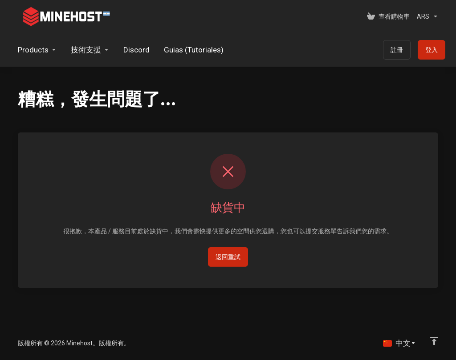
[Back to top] (434, 340)
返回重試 (228, 256)
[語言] (399, 343)
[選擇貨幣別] (425, 16)
